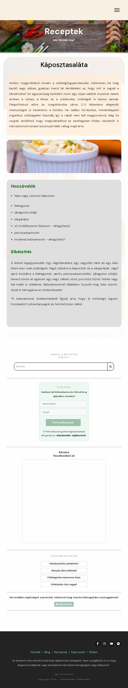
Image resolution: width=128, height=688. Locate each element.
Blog (47, 652)
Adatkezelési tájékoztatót (71, 435)
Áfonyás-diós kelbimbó (63, 570)
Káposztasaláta (64, 64)
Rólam (93, 652)
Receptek (60, 652)
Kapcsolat (78, 652)
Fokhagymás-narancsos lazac (63, 577)
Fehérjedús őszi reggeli (63, 584)
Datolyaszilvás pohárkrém (63, 563)
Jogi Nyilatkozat (64, 674)
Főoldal (35, 652)
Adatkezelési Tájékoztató (75, 679)
